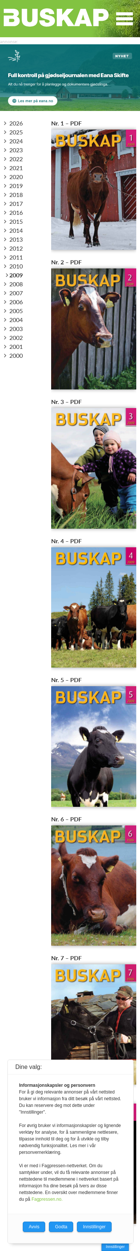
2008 (13, 283)
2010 (13, 266)
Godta (61, 1226)
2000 (13, 355)
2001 (13, 346)
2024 (13, 140)
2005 (13, 310)
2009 (13, 274)
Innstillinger (115, 1247)
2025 (13, 132)
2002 (13, 337)
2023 (13, 149)
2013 (13, 239)
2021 (13, 167)
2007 (13, 292)
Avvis (34, 1226)
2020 (13, 176)
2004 (13, 319)
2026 (13, 123)
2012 (13, 248)
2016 (13, 212)
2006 (13, 301)
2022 (13, 158)
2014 (13, 230)
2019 (13, 185)
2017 (13, 203)
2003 (13, 328)
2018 (13, 194)
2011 (13, 257)
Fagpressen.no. (46, 1199)
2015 (13, 221)
